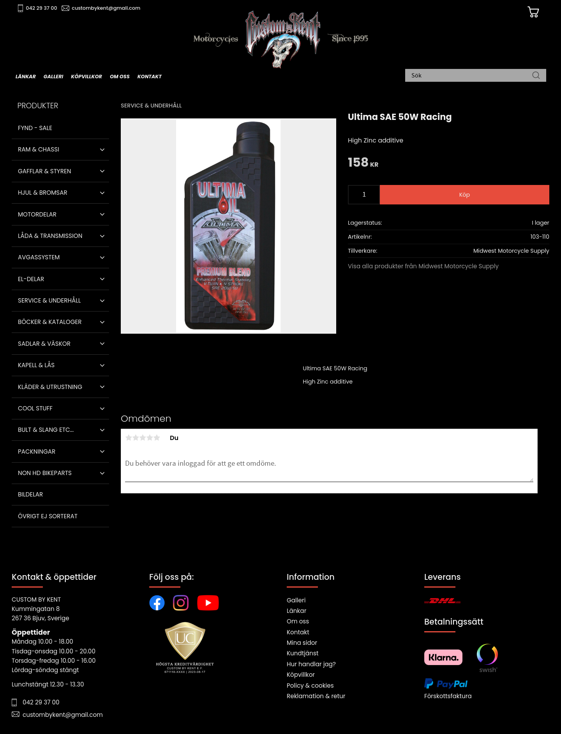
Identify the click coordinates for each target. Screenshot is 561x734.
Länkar (296, 611)
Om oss (298, 621)
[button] (102, 149)
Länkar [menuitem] (26, 76)
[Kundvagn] (533, 12)
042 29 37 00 (41, 8)
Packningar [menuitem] (36, 451)
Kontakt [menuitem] (150, 76)
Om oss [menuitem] (120, 76)
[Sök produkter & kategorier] (471, 76)
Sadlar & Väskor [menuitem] (44, 344)
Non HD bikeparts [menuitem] (45, 473)
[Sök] (536, 76)
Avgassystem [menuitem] (39, 257)
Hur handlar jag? (311, 664)
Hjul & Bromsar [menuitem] (42, 192)
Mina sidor (302, 643)
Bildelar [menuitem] (30, 494)
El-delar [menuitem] (31, 279)
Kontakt (298, 632)
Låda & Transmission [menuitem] (50, 236)
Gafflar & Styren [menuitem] (44, 171)
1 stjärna (128, 437)
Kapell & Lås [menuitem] (36, 365)
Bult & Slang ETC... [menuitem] (46, 430)
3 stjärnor (142, 437)
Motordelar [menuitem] (37, 214)
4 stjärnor (149, 437)
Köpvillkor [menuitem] (86, 76)
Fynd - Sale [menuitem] (35, 128)
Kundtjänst (303, 653)
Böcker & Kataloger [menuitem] (50, 322)
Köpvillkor (301, 675)
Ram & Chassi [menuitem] (38, 149)
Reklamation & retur (316, 696)
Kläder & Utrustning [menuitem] (50, 387)
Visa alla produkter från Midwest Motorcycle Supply (423, 266)
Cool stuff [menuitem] (35, 408)
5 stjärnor (156, 437)
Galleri (296, 600)
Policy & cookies (310, 685)
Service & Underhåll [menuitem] (49, 300)
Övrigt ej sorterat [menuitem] (48, 516)
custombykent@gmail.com (106, 8)
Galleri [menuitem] (53, 76)
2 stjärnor (135, 437)
